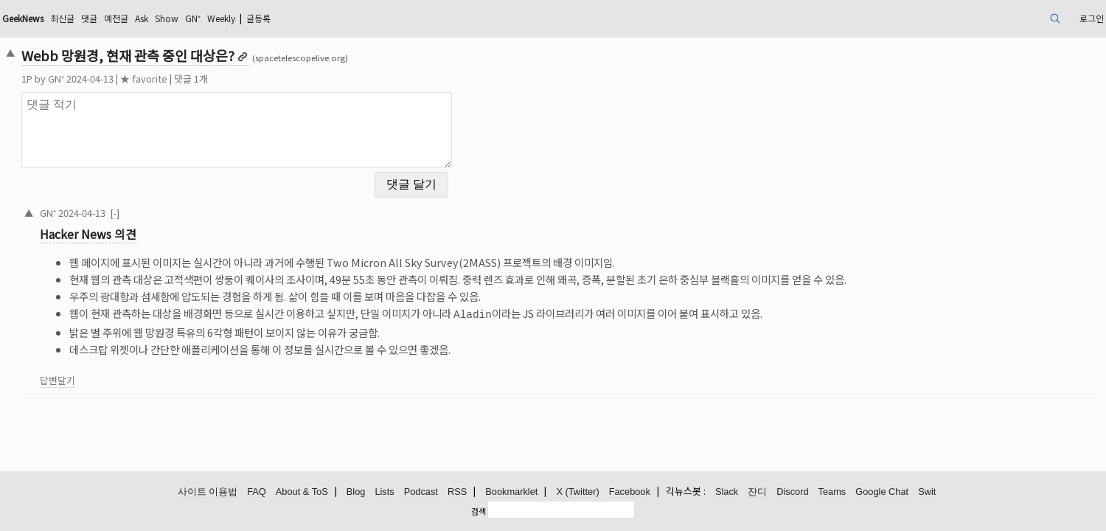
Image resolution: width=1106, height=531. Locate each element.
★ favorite (250, 79)
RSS (457, 492)
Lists (384, 492)
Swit (927, 492)
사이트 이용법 (208, 492)
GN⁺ (337, 18)
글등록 (417, 18)
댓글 (217, 18)
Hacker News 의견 (195, 225)
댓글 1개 (298, 79)
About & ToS (302, 492)
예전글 (248, 18)
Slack (726, 492)
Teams (832, 492)
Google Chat (881, 492)
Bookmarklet (511, 492)
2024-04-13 (188, 203)
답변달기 (164, 370)
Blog (356, 492)
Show (307, 18)
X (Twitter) (577, 492)
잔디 (757, 492)
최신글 (187, 18)
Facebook (629, 492)
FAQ (256, 492)
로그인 (978, 18)
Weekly (372, 18)
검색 (478, 511)
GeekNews (139, 18)
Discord (792, 492)
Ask (278, 18)
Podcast (421, 492)
